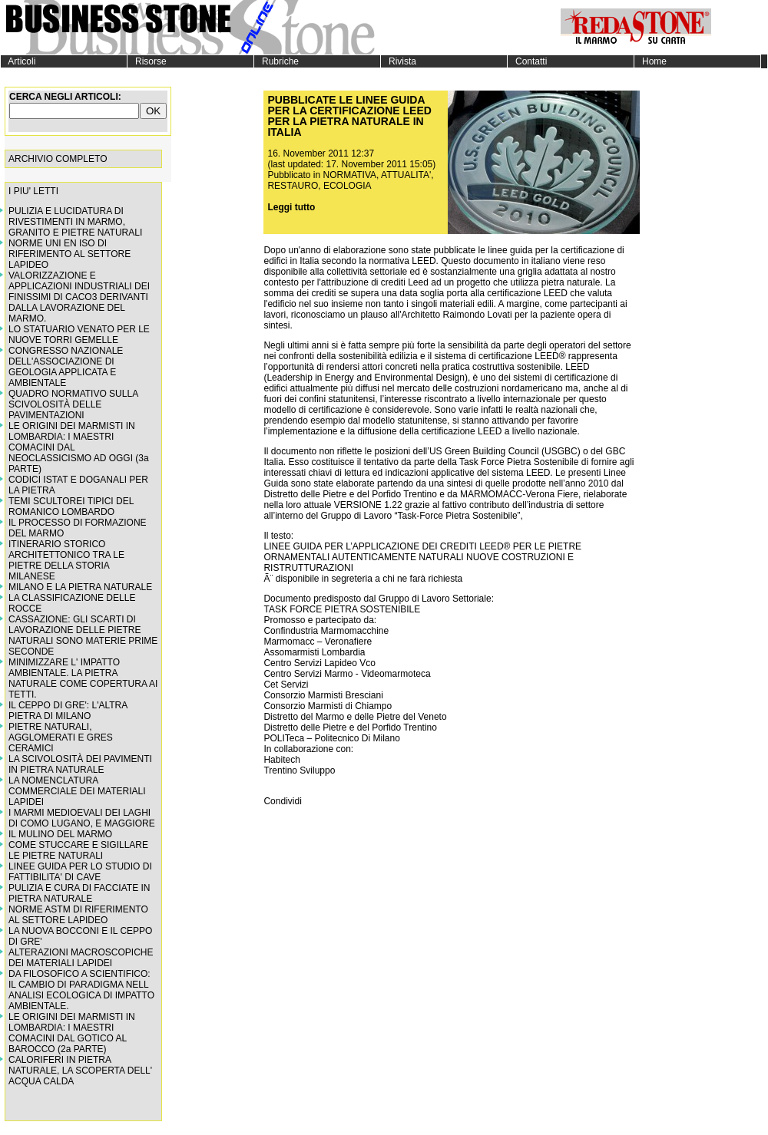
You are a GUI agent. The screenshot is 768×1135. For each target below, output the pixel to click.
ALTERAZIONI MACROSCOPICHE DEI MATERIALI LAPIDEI (80, 957)
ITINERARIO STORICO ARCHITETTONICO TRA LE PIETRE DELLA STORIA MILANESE (66, 560)
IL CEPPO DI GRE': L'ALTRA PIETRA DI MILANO (67, 710)
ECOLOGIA (347, 185)
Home (650, 61)
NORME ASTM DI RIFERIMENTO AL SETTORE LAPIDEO (78, 914)
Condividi (282, 801)
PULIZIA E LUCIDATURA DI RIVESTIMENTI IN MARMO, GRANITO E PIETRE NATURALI (75, 222)
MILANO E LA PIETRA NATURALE (80, 587)
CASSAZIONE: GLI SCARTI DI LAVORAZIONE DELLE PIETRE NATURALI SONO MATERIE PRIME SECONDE (82, 635)
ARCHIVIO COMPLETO (57, 158)
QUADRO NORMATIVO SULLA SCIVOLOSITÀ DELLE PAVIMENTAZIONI (72, 404)
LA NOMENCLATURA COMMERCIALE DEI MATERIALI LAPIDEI (76, 791)
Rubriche (276, 61)
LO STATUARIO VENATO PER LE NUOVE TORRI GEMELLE (79, 334)
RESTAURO (292, 185)
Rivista (398, 61)
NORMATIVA (350, 175)
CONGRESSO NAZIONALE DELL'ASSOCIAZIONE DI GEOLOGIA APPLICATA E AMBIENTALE (65, 366)
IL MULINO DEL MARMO (60, 834)
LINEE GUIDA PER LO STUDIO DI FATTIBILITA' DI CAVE (80, 872)
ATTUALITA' (406, 175)
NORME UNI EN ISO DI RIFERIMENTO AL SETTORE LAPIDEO (69, 254)
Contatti (527, 61)
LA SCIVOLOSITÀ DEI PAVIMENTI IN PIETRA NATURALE (80, 764)
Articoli (18, 61)
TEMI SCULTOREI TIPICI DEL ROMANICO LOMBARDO (71, 506)
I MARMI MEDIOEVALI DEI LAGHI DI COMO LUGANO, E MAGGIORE (81, 818)
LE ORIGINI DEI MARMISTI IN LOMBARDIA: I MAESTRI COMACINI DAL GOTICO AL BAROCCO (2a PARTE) (71, 1032)
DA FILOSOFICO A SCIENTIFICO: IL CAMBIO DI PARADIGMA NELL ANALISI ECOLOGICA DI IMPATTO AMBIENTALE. (81, 989)
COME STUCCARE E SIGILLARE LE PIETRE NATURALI (78, 850)
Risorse (147, 61)
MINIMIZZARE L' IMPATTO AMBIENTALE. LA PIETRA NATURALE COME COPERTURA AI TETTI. (82, 678)
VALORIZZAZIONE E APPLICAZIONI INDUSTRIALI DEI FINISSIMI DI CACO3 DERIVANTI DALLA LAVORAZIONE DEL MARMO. (79, 297)
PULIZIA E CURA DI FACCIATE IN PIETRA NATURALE (79, 893)
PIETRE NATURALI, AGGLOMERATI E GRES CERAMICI (60, 737)
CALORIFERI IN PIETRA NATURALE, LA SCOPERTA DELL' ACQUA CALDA (80, 1070)
